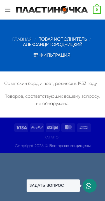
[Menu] (7, 9)
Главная (22, 39)
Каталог (52, 137)
